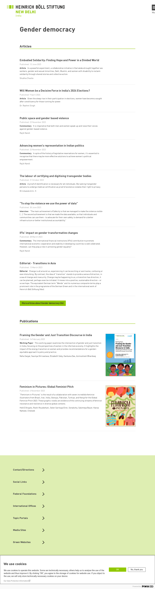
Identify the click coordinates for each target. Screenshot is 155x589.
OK (117, 569)
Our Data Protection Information (16, 581)
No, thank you (137, 569)
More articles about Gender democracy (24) (43, 309)
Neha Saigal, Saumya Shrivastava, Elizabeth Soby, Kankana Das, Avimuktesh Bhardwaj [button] (58, 362)
